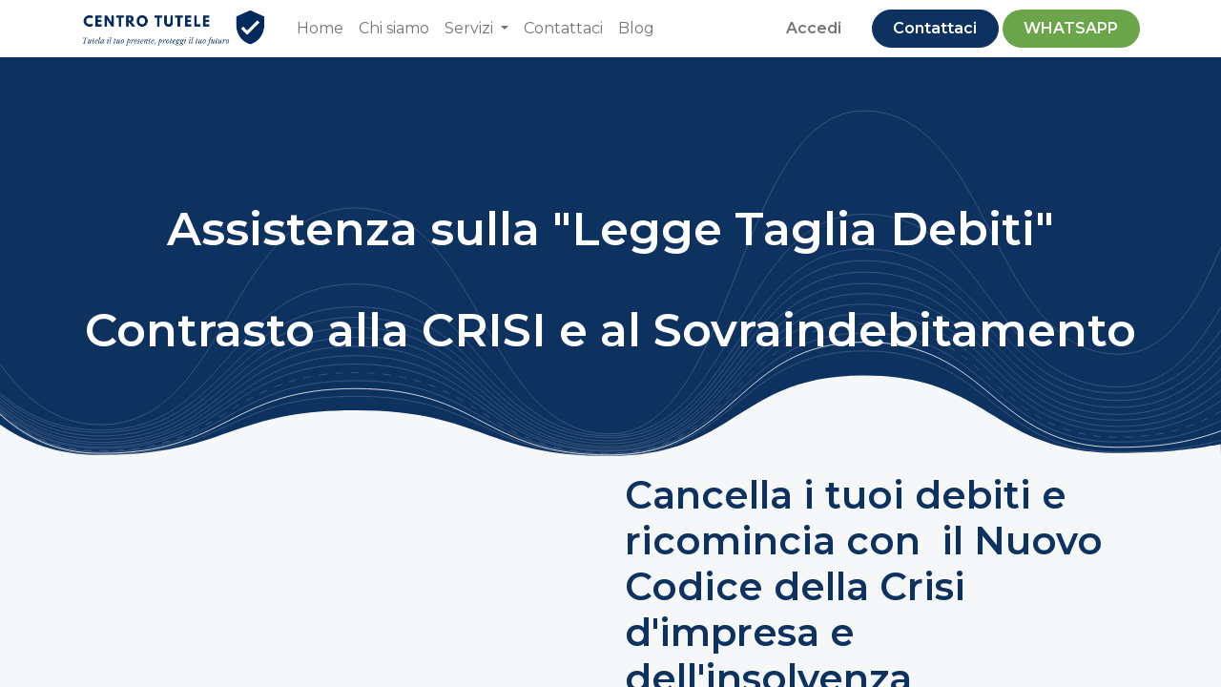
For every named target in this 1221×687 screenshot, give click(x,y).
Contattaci (935, 28)
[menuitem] (320, 29)
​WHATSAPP (1071, 28)
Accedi (813, 28)
